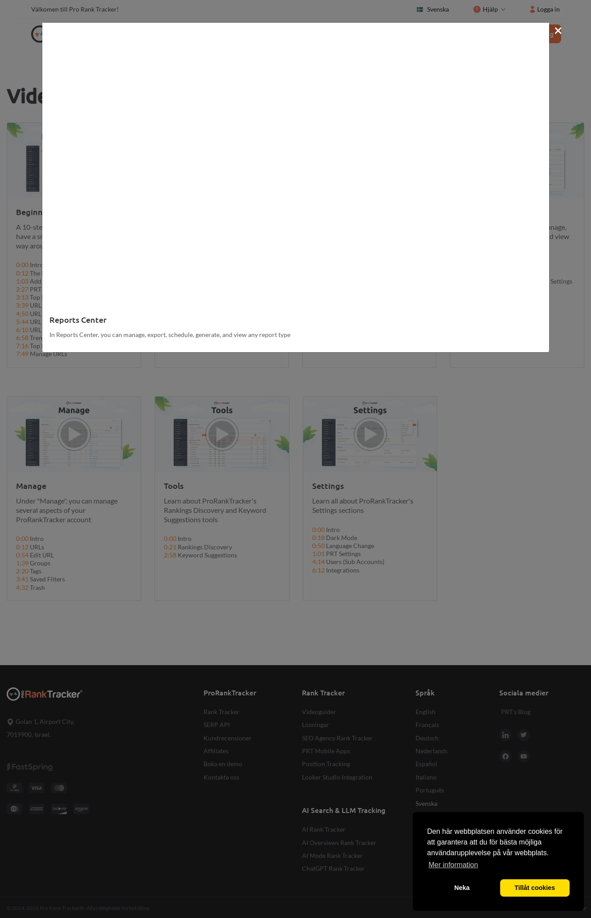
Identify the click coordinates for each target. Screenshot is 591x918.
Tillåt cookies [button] (534, 887)
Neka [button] (461, 887)
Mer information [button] (453, 865)
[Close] (558, 30)
